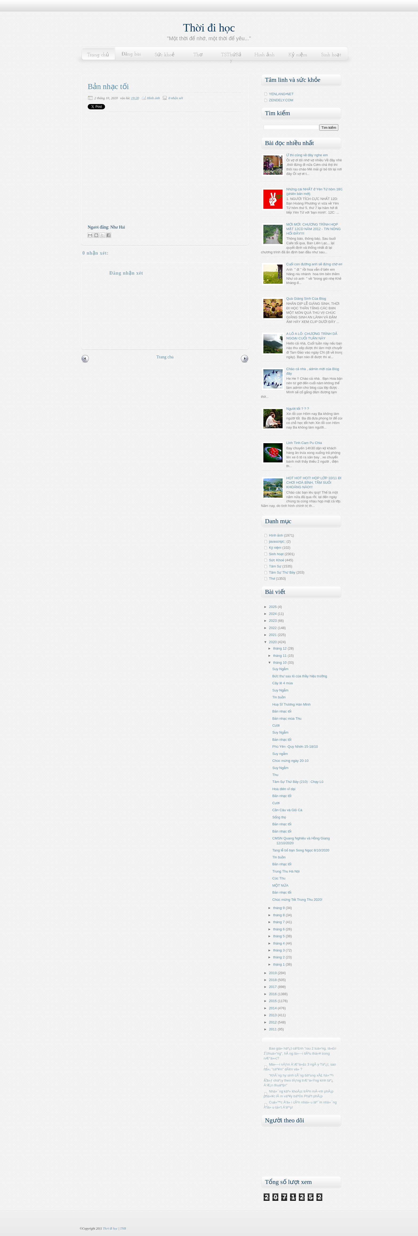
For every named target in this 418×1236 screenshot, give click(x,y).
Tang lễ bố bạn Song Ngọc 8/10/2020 (300, 850)
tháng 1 (279, 964)
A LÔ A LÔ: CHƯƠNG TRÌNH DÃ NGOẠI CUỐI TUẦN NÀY (311, 336)
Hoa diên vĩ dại (283, 789)
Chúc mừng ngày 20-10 (290, 761)
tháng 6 (279, 929)
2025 (273, 607)
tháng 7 (279, 922)
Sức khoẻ (165, 55)
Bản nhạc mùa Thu (286, 719)
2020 (273, 642)
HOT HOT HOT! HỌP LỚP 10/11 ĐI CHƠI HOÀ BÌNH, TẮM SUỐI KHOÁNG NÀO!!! (313, 482)
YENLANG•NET (281, 94)
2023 (273, 621)
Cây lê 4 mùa (282, 683)
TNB (123, 1228)
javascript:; (277, 541)
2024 (273, 614)
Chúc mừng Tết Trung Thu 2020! (297, 900)
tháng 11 (280, 656)
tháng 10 (280, 663)
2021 (273, 635)
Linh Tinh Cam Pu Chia (304, 443)
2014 (273, 1008)
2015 (273, 1001)
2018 (273, 980)
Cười (276, 725)
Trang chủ (98, 55)
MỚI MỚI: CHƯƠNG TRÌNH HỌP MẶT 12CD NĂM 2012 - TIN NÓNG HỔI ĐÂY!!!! (313, 228)
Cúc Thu (278, 878)
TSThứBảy (231, 58)
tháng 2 (279, 957)
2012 (273, 1022)
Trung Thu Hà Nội (285, 871)
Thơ (197, 55)
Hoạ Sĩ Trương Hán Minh (291, 704)
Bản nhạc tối (281, 711)
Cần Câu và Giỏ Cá (287, 810)
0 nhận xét (175, 98)
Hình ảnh (265, 55)
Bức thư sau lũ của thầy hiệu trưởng (299, 676)
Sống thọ (279, 817)
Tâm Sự (275, 566)
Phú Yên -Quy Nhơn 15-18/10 (295, 747)
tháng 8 (279, 915)
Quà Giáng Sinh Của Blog (306, 299)
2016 (273, 994)
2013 (273, 1015)
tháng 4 (279, 943)
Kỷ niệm (297, 55)
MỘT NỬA (280, 885)
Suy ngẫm (280, 754)
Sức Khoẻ (276, 560)
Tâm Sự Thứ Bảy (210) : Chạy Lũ (297, 782)
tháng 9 (279, 908)
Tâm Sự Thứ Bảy (282, 572)
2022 (273, 628)
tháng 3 (279, 950)
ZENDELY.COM (281, 100)
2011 (273, 1029)
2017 (273, 987)
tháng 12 (280, 648)
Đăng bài (131, 54)
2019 (273, 973)
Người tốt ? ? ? (297, 409)
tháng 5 (279, 936)
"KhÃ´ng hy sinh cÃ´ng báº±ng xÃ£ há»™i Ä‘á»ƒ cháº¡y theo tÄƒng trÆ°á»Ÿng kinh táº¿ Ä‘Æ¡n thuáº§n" (298, 1080)
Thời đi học (209, 28)
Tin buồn (279, 697)
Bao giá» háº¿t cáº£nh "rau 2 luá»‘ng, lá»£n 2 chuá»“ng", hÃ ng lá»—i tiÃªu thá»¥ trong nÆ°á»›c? (300, 1053)
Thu (275, 775)
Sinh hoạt (331, 55)
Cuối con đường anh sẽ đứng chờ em (314, 264)
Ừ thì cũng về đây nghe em (307, 155)
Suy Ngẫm (280, 669)
